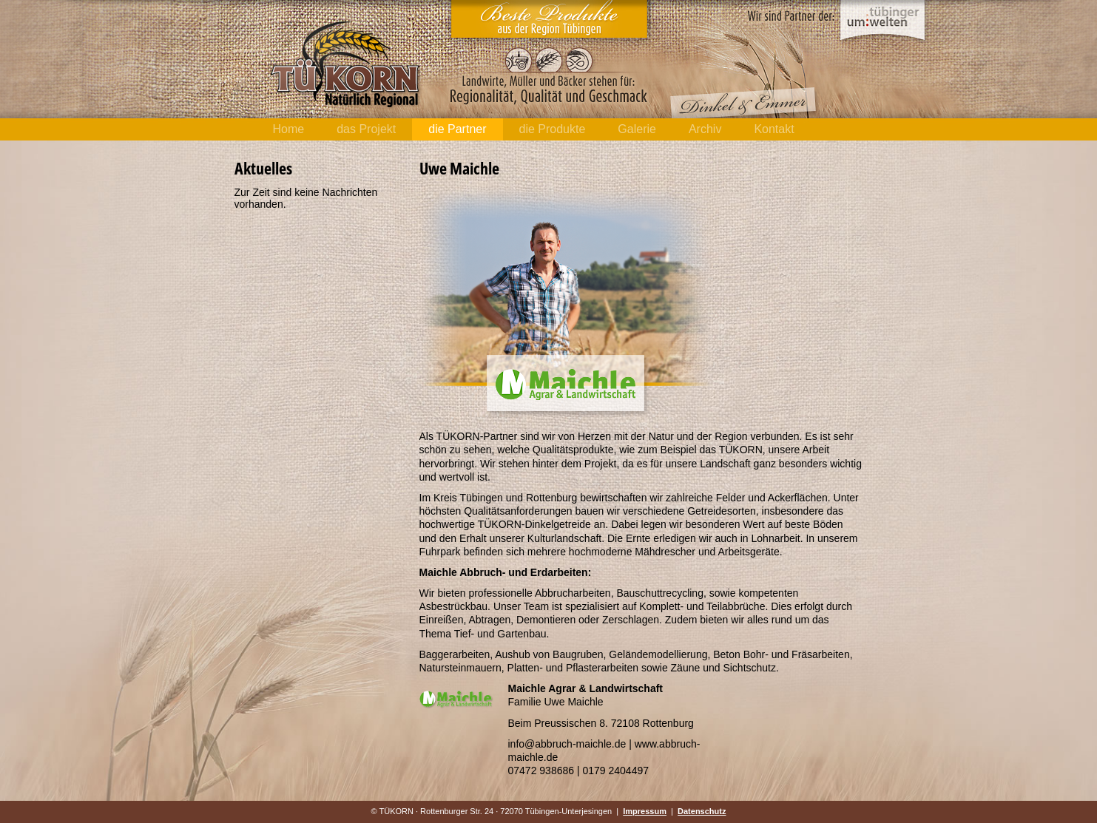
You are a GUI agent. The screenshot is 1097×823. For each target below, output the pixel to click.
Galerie (637, 129)
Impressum (644, 811)
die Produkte (552, 129)
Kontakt (774, 129)
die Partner (457, 129)
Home (289, 129)
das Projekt (366, 129)
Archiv (705, 129)
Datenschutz (702, 811)
